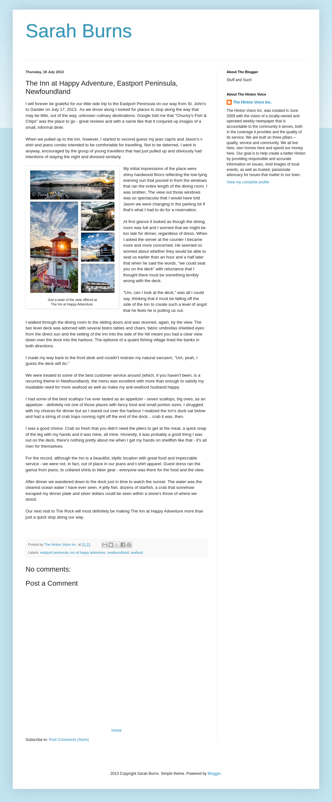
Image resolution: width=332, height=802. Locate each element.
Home (116, 730)
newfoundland (118, 552)
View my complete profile (248, 182)
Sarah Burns (79, 31)
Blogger (214, 773)
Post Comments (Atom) (69, 739)
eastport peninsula (54, 552)
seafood (137, 552)
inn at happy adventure (87, 552)
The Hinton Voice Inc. (252, 102)
